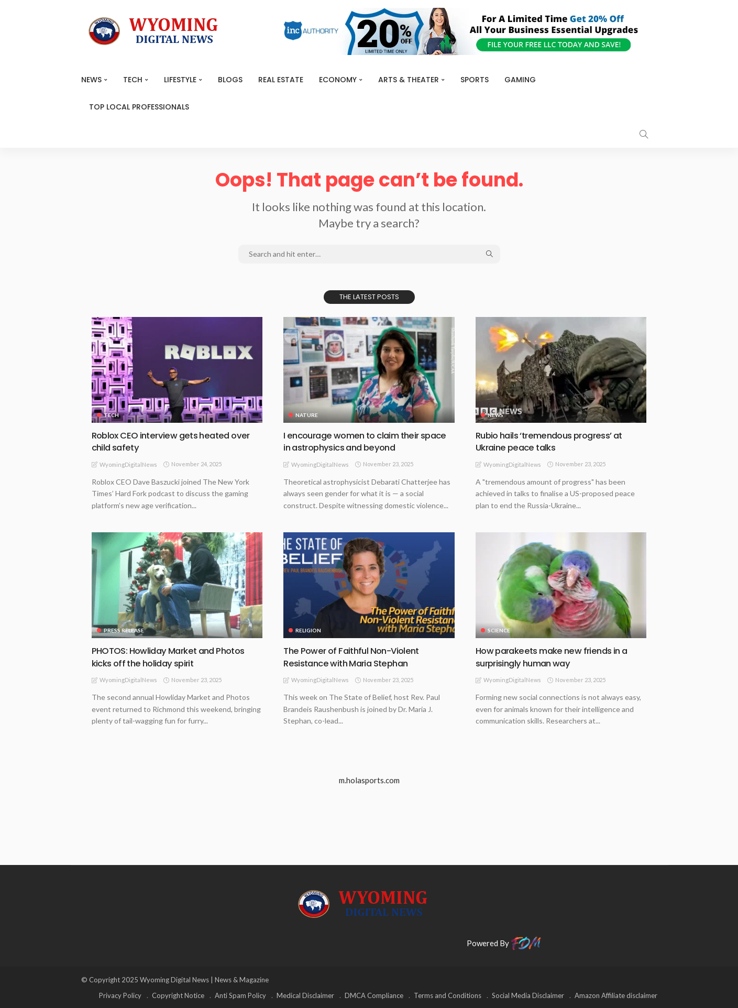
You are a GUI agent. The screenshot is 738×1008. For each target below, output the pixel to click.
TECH (132, 79)
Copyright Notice (178, 995)
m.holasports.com (369, 780)
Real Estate (280, 79)
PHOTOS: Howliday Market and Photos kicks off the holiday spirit (174, 656)
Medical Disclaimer (305, 995)
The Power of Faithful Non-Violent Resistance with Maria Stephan (355, 656)
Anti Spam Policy (240, 995)
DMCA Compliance (374, 995)
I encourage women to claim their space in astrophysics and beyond (358, 441)
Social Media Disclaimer (528, 995)
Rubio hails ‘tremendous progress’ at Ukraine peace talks (555, 441)
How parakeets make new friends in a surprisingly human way (557, 656)
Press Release (124, 630)
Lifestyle (180, 79)
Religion (308, 630)
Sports (474, 79)
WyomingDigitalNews (128, 464)
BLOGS (230, 79)
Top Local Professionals (139, 107)
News (91, 79)
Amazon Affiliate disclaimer (616, 995)
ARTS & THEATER (408, 79)
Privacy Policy (120, 995)
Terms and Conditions (447, 995)
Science (499, 630)
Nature (306, 415)
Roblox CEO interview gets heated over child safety (175, 441)
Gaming (520, 79)
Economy (338, 79)
